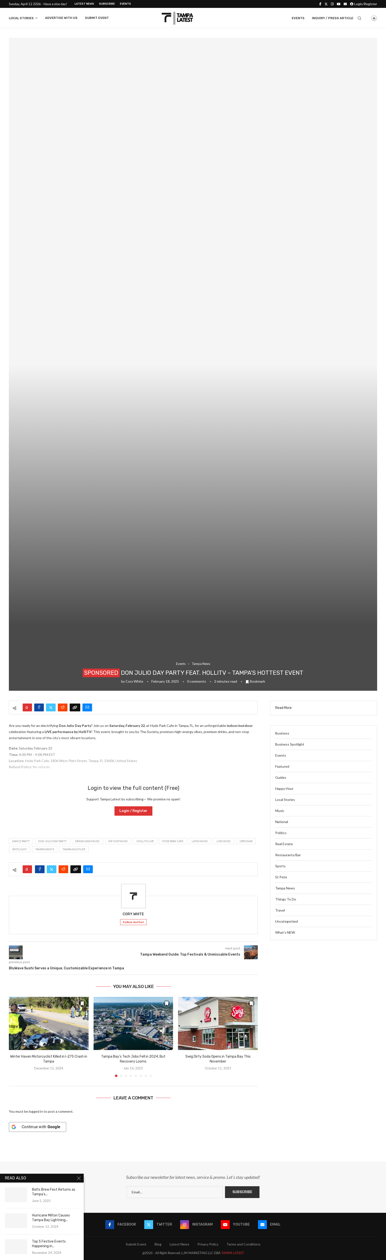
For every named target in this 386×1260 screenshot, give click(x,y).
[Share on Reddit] (62, 707)
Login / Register (133, 811)
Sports (280, 866)
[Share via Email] (87, 707)
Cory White (134, 681)
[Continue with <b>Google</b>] (37, 1127)
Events (125, 3)
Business (282, 733)
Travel (280, 910)
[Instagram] (332, 4)
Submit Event (97, 18)
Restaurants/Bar (288, 855)
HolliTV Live (145, 841)
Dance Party (21, 841)
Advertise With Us (61, 18)
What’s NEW (285, 932)
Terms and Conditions (243, 1244)
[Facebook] (320, 4)
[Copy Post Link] (75, 707)
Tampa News (285, 888)
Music (279, 811)
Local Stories (21, 18)
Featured (282, 766)
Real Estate (284, 844)
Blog (158, 1244)
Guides (280, 777)
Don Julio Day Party (52, 841)
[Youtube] (338, 4)
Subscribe (107, 3)
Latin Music (200, 841)
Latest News (84, 3)
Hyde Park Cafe (172, 841)
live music (224, 841)
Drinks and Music (87, 841)
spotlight (19, 849)
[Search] (359, 18)
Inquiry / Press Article (332, 18)
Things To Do (285, 899)
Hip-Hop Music (118, 841)
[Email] (345, 4)
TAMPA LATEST (232, 1253)
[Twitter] (326, 4)
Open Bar (246, 841)
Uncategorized (286, 921)
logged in (36, 1111)
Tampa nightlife (74, 849)
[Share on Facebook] (39, 707)
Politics (281, 833)
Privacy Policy (207, 1244)
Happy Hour (284, 788)
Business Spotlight (289, 744)
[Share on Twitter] (51, 707)
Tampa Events (44, 849)
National (281, 822)
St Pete (281, 877)
